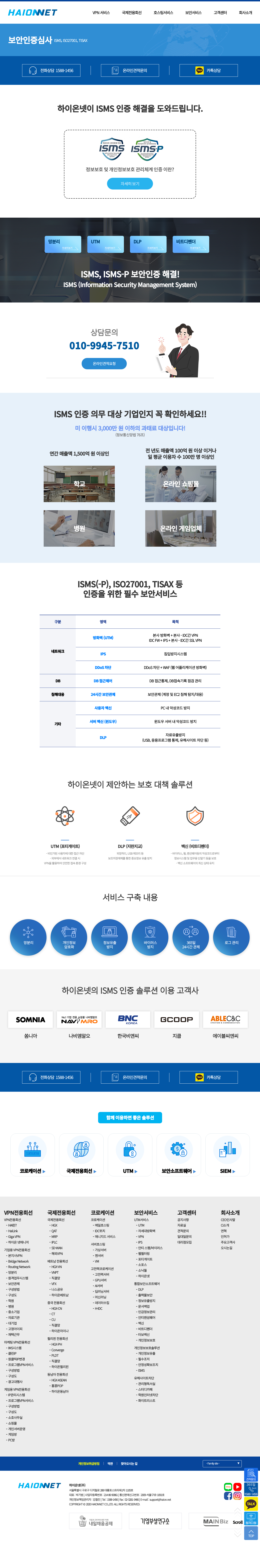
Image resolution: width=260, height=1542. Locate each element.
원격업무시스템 (18, 1278)
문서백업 (144, 1306)
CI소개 (225, 1225)
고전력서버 (102, 1274)
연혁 (223, 1230)
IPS (140, 1242)
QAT (54, 1230)
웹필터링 (144, 1253)
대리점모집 (184, 1242)
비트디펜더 (145, 1328)
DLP (140, 1289)
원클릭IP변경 (16, 1359)
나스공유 (57, 1289)
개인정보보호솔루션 (147, 1347)
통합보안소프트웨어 (147, 1283)
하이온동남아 (59, 1391)
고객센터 (220, 12)
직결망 (55, 1278)
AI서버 (99, 1285)
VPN (141, 1236)
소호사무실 (15, 1417)
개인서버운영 (16, 1428)
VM (97, 1261)
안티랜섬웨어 (146, 1317)
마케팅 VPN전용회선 (17, 1342)
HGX (54, 1225)
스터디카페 (145, 1389)
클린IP (12, 1353)
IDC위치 (100, 1230)
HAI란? (12, 1225)
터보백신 (144, 1334)
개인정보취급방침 (88, 1463)
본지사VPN (15, 1255)
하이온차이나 (59, 1330)
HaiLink (12, 1230)
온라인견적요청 (104, 363)
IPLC (54, 1242)
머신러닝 (100, 1297)
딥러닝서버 (102, 1291)
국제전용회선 (131, 12)
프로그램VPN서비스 (21, 1364)
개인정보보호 (146, 1340)
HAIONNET (32, 12)
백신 (141, 1323)
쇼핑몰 (12, 1423)
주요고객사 (228, 1242)
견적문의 (183, 1230)
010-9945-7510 (104, 345)
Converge (57, 1349)
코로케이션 (102, 1212)
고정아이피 (15, 1328)
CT (53, 1313)
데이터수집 (102, 1302)
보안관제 (14, 1283)
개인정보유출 (146, 1353)
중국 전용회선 (56, 1302)
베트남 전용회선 (57, 1261)
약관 (110, 1463)
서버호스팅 (98, 1244)
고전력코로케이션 (102, 1268)
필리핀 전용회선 (57, 1338)
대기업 (12, 1323)
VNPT (54, 1272)
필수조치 (144, 1359)
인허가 (225, 1236)
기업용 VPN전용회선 (17, 1249)
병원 (11, 1306)
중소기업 (14, 1311)
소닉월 (142, 1270)
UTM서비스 (141, 1219)
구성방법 (14, 1289)
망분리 (12, 1272)
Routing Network (19, 1266)
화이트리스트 (146, 1400)
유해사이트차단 (144, 1378)
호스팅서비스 (163, 12)
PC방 (11, 1440)
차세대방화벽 (146, 1230)
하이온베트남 (59, 1295)
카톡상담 (213, 70)
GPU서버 (100, 1280)
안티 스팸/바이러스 (150, 1247)
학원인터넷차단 (148, 1394)
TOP (251, 1533)
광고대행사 (15, 1381)
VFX (53, 1283)
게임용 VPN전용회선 (17, 1389)
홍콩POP (57, 1385)
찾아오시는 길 (129, 1463)
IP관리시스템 (16, 1394)
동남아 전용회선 (57, 1374)
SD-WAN (56, 1247)
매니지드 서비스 (105, 1236)
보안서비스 (193, 12)
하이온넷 (144, 1276)
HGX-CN (56, 1308)
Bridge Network (18, 1261)
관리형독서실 (146, 1383)
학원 (11, 1300)
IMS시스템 (14, 1347)
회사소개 (245, 12)
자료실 (181, 1225)
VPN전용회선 (18, 1212)
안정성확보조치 (148, 1364)
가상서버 (100, 1249)
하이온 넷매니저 (18, 1242)
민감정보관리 (146, 1311)
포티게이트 (145, 1259)
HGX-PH (56, 1344)
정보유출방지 (146, 1300)
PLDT (54, 1355)
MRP (54, 1236)
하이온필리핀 (59, 1366)
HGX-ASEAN (58, 1380)
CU (53, 1319)
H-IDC (98, 1308)
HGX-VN (56, 1266)
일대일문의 (184, 1236)
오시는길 (226, 1247)
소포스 (142, 1264)
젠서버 (99, 1255)
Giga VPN (14, 1236)
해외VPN (57, 1253)
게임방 (12, 1434)
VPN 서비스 (101, 12)
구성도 (12, 1295)
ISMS (141, 1370)
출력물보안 (145, 1295)
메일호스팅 (102, 1225)
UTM (141, 1225)
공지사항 (183, 1219)
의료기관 (14, 1317)
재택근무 (14, 1334)
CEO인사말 (228, 1219)
